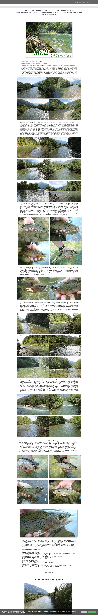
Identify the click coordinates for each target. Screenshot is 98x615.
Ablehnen (84, 612)
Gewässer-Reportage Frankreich (72, 12)
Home (25, 10)
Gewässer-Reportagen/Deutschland (26, 12)
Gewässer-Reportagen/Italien (65, 10)
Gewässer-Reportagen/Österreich (42, 10)
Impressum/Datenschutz (49, 15)
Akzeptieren (92, 612)
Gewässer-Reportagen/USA (50, 12)
